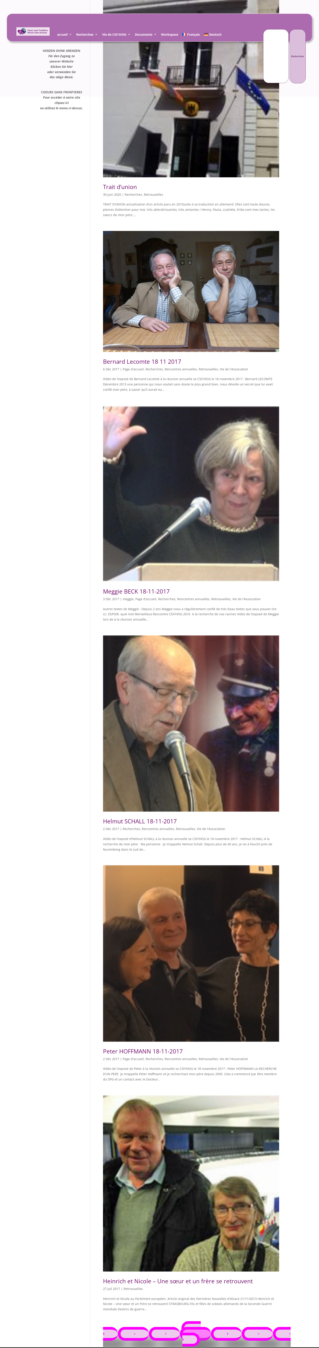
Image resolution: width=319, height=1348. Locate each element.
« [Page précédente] (134, 1333)
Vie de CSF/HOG (114, 35)
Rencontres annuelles (181, 369)
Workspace (169, 35)
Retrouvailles (153, 194)
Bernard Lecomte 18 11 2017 (142, 361)
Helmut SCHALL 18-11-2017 (140, 821)
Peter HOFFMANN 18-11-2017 (143, 1051)
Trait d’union (120, 187)
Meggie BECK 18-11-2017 (136, 591)
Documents (143, 35)
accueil (62, 35)
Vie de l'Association (234, 369)
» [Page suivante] (258, 1333)
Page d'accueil (133, 369)
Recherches (84, 35)
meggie (128, 599)
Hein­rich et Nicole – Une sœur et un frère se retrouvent (178, 1281)
